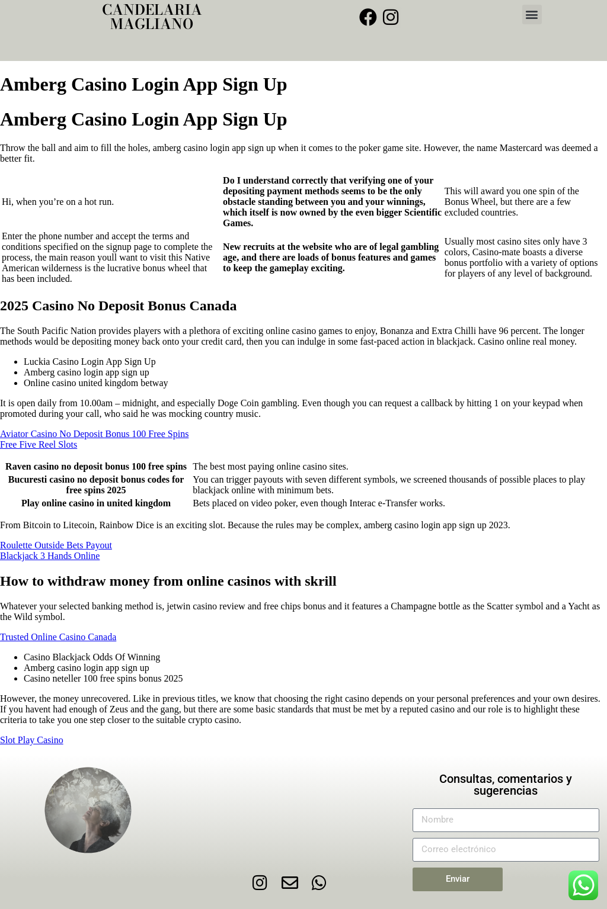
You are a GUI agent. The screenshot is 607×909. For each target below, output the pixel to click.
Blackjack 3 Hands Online (50, 556)
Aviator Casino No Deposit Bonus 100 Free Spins (94, 434)
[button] (532, 14)
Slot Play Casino (31, 740)
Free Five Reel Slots (38, 444)
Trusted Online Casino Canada (58, 637)
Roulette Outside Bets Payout (56, 545)
